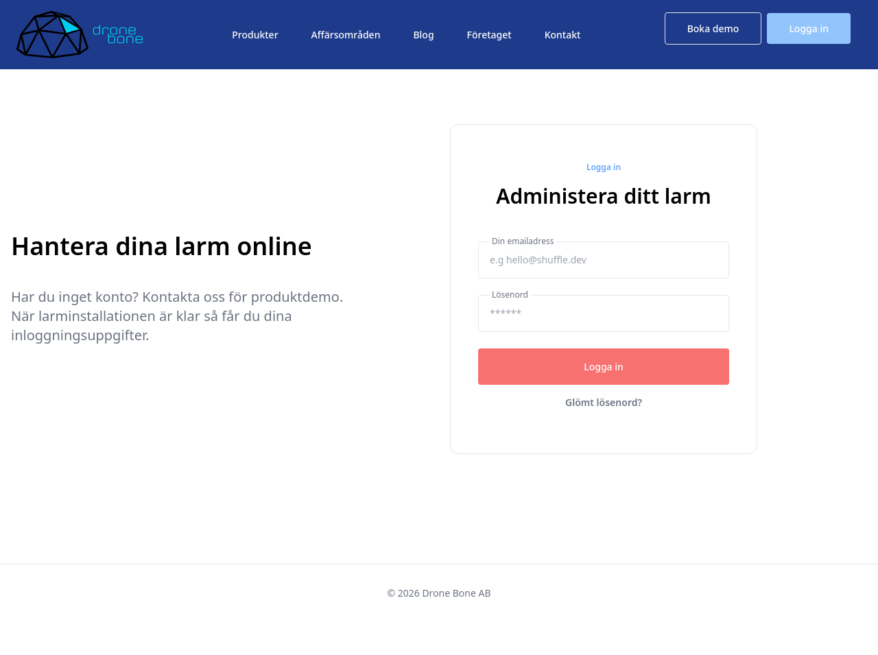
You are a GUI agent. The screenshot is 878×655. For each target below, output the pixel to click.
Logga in (809, 28)
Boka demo (713, 28)
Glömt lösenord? (603, 402)
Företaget (489, 34)
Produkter (255, 34)
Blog (423, 34)
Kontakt (563, 34)
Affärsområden (346, 34)
